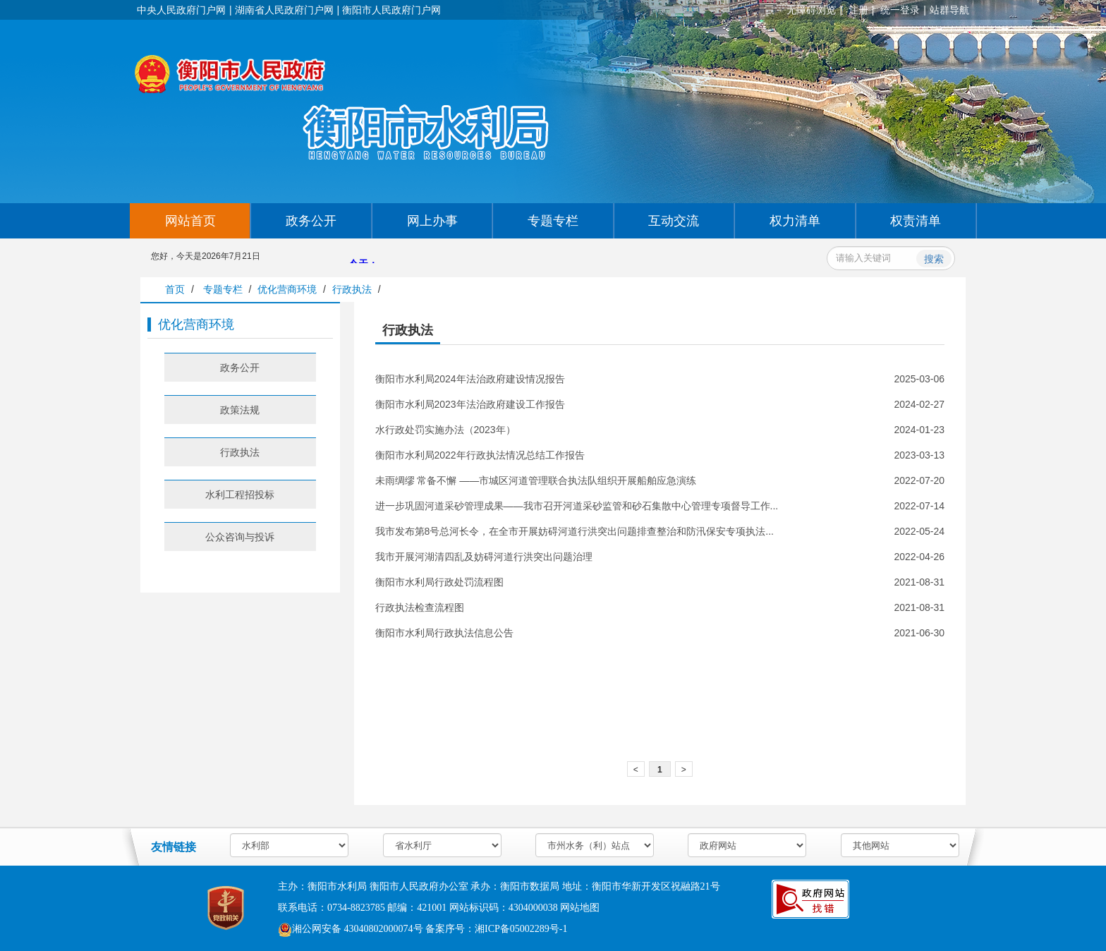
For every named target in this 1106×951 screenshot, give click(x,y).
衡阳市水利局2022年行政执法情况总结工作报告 (480, 455)
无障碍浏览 (811, 10)
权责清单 (915, 221)
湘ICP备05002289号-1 (521, 928)
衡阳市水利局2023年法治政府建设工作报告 (470, 404)
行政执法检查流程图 (419, 607)
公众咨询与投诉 (239, 537)
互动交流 (673, 221)
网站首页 (190, 221)
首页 (175, 289)
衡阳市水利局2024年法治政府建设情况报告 (470, 378)
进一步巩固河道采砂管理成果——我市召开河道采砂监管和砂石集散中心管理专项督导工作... (577, 505)
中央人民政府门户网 (181, 10)
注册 (858, 10)
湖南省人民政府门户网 (284, 10)
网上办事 (432, 221)
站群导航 (949, 10)
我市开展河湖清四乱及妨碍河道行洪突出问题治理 (483, 556)
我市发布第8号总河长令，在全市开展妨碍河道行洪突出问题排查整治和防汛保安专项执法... (574, 531)
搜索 (934, 259)
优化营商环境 (287, 289)
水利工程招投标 (239, 494)
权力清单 (795, 221)
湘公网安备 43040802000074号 (350, 928)
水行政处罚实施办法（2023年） (445, 429)
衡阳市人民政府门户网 (391, 10)
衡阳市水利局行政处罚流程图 (439, 582)
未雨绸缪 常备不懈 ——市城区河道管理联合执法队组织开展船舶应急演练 (536, 480)
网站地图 (580, 907)
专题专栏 (553, 221)
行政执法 (352, 289)
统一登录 (900, 10)
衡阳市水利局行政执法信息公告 (444, 632)
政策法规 (240, 410)
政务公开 (311, 221)
